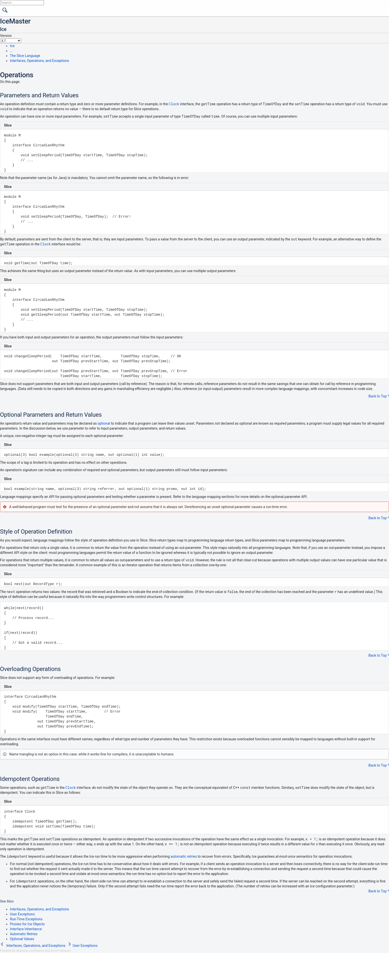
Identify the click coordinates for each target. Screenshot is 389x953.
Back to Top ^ (378, 396)
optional (103, 423)
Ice (12, 46)
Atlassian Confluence (30, 951)
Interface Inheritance (26, 929)
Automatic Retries (23, 934)
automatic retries (184, 856)
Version (6, 36)
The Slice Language (25, 56)
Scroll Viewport (61, 951)
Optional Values (22, 939)
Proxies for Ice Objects (27, 924)
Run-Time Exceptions (26, 919)
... (11, 51)
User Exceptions (22, 914)
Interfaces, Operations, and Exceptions (39, 61)
